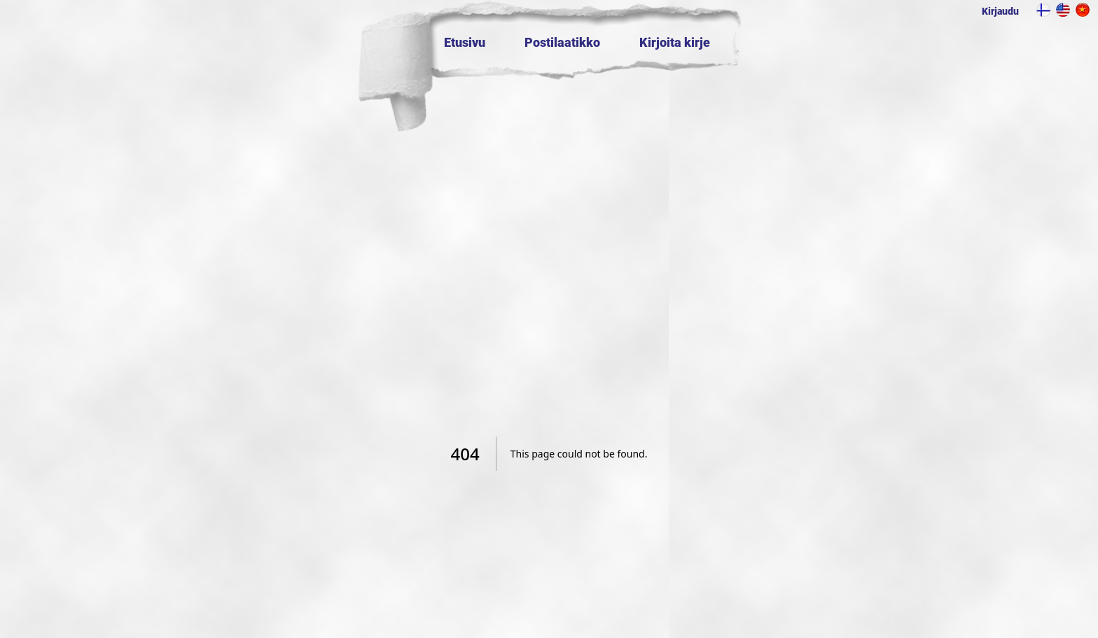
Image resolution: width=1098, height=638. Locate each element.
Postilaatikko (562, 42)
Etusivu (464, 42)
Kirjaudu (1000, 11)
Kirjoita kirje (674, 42)
